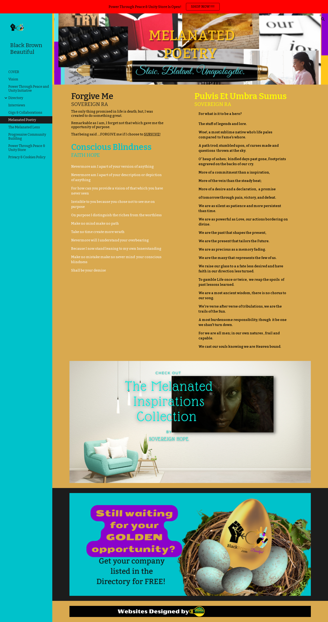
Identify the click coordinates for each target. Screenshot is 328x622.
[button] (323, 19)
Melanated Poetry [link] (22, 120)
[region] (164, 6)
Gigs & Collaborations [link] (25, 113)
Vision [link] (13, 79)
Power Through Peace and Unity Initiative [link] (28, 89)
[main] (118, 114)
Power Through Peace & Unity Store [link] (26, 148)
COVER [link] (13, 72)
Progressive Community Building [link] (27, 136)
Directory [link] (15, 98)
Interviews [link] (16, 105)
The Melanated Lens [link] (24, 127)
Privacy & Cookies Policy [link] (26, 157)
